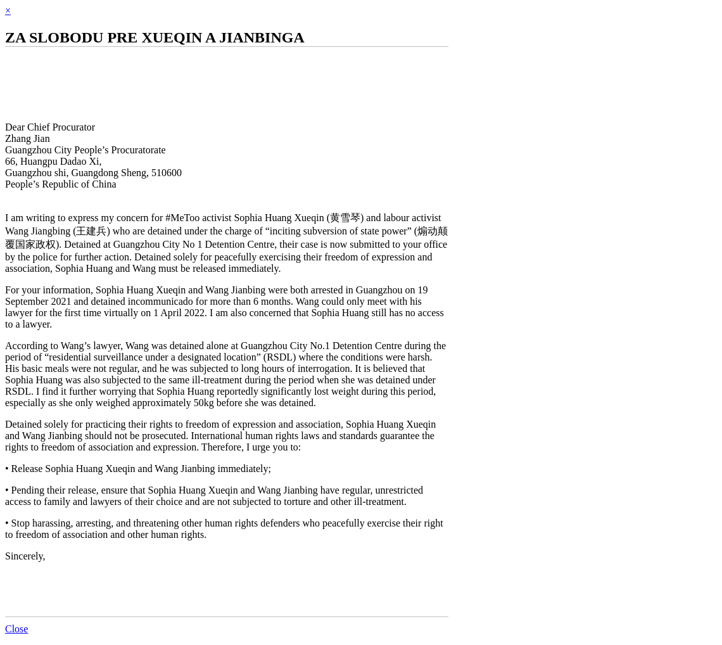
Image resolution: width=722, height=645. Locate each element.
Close (16, 628)
